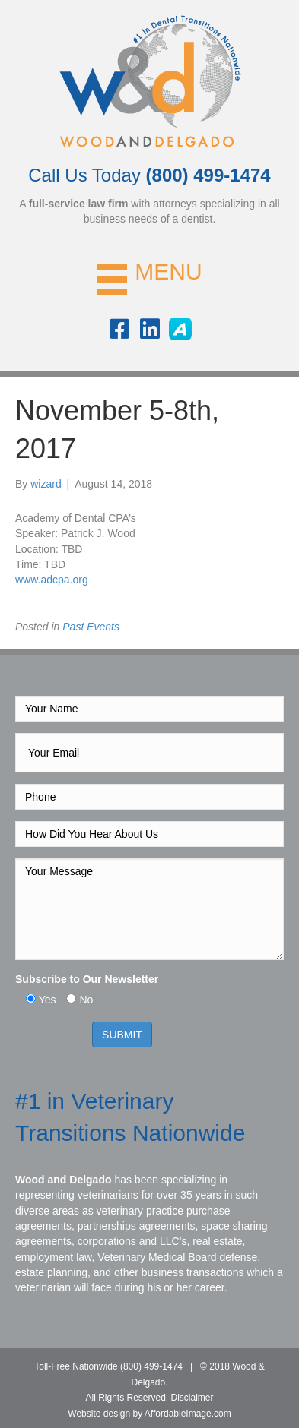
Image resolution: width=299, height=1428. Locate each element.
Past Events (90, 627)
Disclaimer (192, 1397)
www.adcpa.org (51, 579)
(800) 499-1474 (151, 1366)
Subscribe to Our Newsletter (86, 979)
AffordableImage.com (188, 1413)
